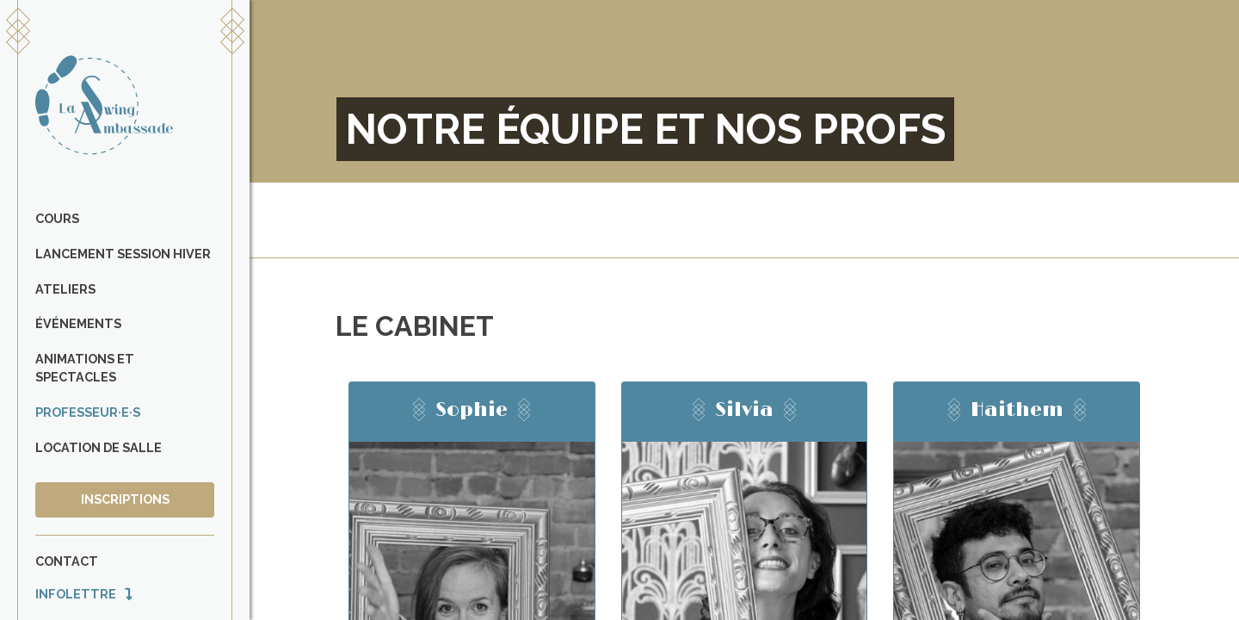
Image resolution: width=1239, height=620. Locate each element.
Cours (57, 218)
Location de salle (98, 447)
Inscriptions (125, 499)
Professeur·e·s (87, 412)
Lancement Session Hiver (123, 253)
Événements (78, 323)
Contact (66, 561)
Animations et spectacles (84, 367)
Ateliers (65, 289)
